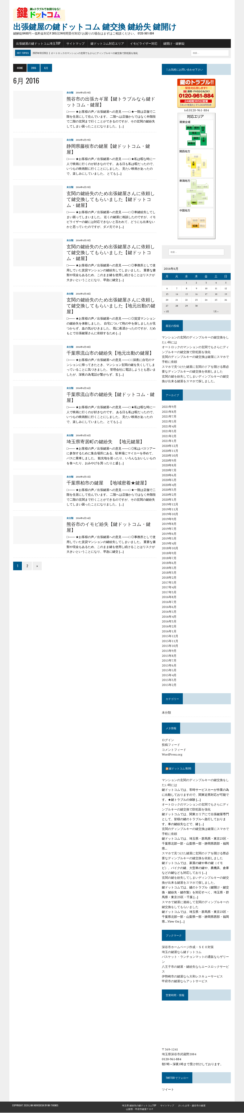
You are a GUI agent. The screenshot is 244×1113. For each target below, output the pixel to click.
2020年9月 (169, 461)
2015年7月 (169, 661)
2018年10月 (170, 548)
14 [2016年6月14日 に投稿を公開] (177, 294)
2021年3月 (169, 431)
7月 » (216, 311)
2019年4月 (169, 543)
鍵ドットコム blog (180, 769)
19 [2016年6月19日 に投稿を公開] (227, 294)
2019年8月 (169, 524)
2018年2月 (169, 578)
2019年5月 (169, 539)
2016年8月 (169, 597)
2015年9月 (169, 651)
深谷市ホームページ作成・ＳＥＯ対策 (188, 947)
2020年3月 (169, 490)
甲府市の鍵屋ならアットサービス (185, 981)
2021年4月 (169, 426)
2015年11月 (170, 641)
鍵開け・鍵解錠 (173, 43)
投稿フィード (171, 745)
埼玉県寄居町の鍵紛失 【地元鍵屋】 (105, 441)
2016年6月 (169, 607)
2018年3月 (169, 573)
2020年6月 (169, 475)
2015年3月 (169, 680)
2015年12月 (170, 636)
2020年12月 (170, 446)
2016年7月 (169, 602)
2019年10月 (170, 514)
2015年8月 (169, 656)
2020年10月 (170, 456)
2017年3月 (169, 592)
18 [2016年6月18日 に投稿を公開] (217, 294)
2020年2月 (169, 495)
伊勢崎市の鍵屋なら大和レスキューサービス (192, 976)
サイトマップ (74, 43)
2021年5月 (169, 422)
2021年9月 (169, 407)
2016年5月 (169, 612)
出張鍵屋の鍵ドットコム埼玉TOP (37, 43)
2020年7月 (169, 470)
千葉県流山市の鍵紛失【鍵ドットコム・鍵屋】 (110, 397)
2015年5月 (169, 670)
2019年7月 (169, 529)
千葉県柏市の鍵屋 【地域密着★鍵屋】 (107, 482)
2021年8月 (169, 412)
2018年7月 (169, 558)
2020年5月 (169, 480)
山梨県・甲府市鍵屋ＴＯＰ (139, 1109)
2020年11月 (170, 451)
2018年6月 (169, 563)
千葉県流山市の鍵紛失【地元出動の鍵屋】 (109, 352)
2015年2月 (169, 685)
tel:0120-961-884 (197, 110)
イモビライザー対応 (143, 43)
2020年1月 (169, 500)
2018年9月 (169, 553)
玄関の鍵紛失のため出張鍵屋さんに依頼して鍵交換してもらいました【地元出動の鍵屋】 (110, 305)
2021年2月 (169, 436)
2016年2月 (169, 627)
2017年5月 (169, 583)
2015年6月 (169, 665)
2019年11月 (170, 509)
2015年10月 (170, 646)
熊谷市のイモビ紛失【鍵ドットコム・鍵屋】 (108, 526)
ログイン (168, 740)
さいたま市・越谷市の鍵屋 (191, 1105)
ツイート (168, 1090)
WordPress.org (172, 755)
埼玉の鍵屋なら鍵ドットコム (182, 952)
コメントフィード (174, 750)
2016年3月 (169, 622)
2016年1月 (169, 631)
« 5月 (166, 311)
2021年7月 (169, 417)
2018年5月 (169, 568)
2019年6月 (169, 534)
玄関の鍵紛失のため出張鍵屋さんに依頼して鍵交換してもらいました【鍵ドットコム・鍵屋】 (110, 199)
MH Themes (52, 1105)
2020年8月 (169, 465)
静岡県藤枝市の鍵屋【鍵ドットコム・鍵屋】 (107, 148)
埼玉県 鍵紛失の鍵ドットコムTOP (139, 1105)
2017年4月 (169, 587)
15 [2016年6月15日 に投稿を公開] (187, 294)
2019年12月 (170, 505)
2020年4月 (169, 485)
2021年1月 (169, 441)
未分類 (69, 93)
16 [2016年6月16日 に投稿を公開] (197, 294)
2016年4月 (169, 617)
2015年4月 (169, 675)
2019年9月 (169, 519)
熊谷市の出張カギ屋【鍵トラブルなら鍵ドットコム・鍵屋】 (110, 101)
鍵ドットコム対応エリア (106, 43)
